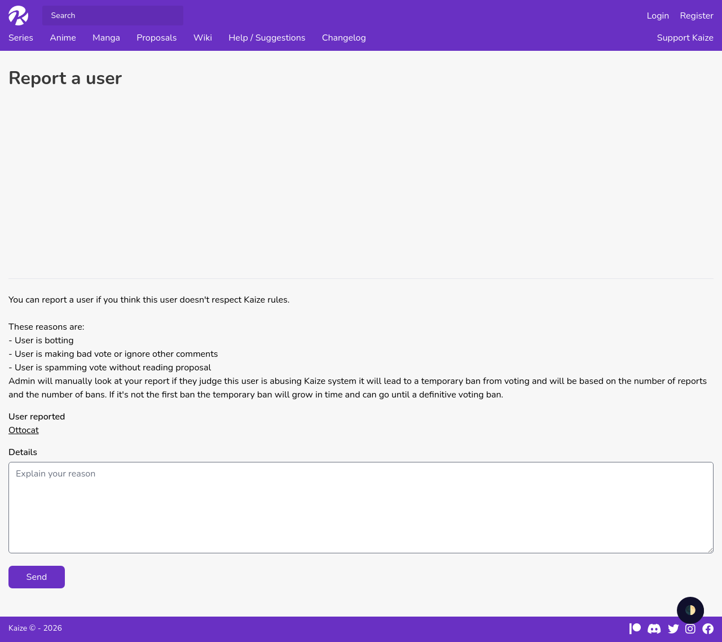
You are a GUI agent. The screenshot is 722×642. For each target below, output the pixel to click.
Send (37, 577)
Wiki (202, 38)
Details (22, 452)
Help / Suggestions (266, 38)
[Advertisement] (361, 185)
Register (697, 16)
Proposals (157, 38)
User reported (36, 416)
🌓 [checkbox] (690, 610)
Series (20, 38)
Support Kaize (685, 38)
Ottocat (23, 430)
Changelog (344, 38)
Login (658, 16)
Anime (63, 38)
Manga (106, 38)
